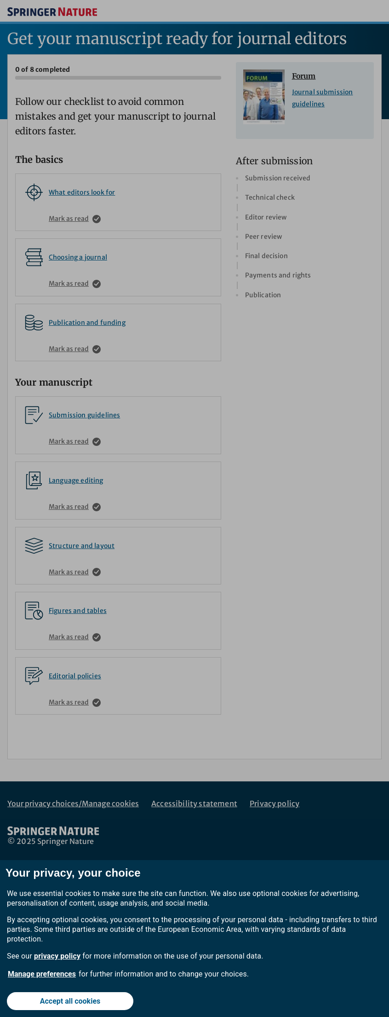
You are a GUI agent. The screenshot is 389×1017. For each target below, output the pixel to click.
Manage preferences (42, 974)
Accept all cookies (70, 1001)
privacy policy (57, 956)
